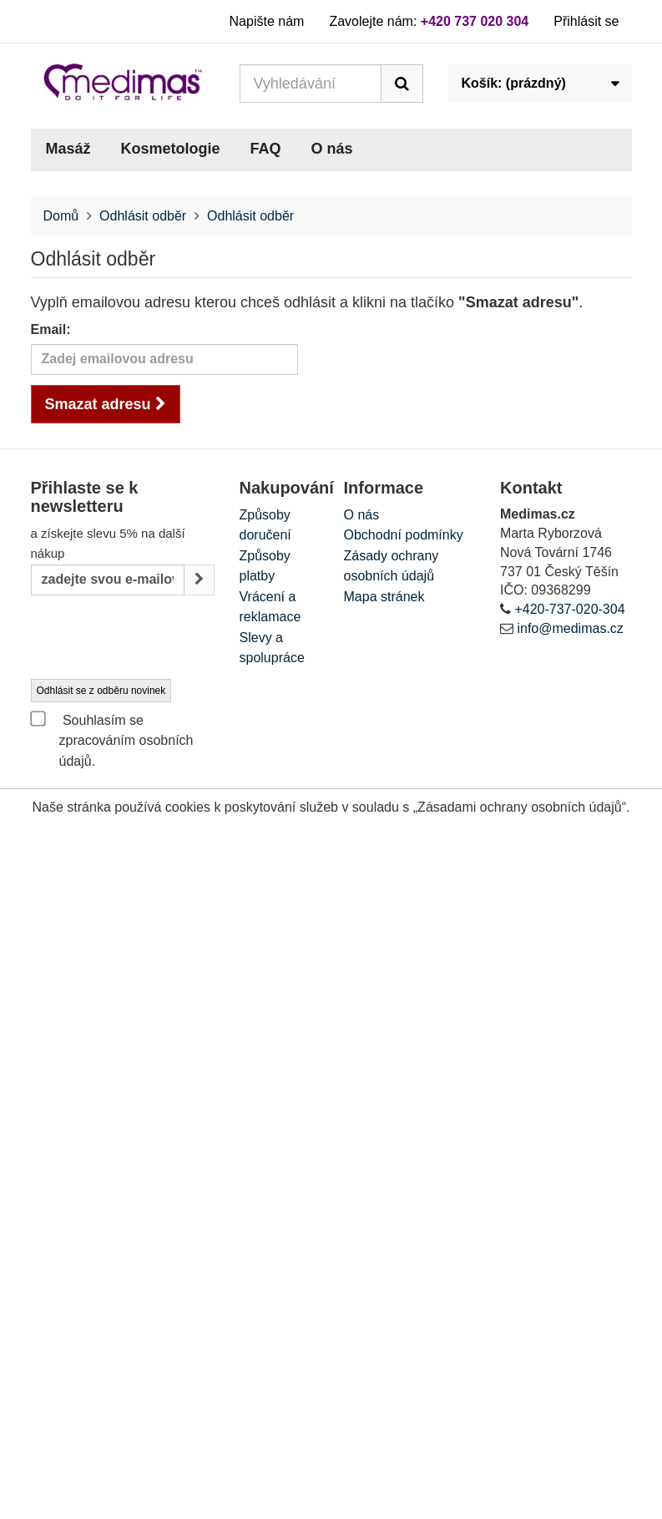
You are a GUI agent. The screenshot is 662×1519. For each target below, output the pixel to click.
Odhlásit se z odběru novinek (101, 690)
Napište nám (267, 21)
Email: (51, 329)
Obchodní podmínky (403, 535)
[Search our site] (311, 83)
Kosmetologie (170, 148)
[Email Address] (107, 580)
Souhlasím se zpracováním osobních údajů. (112, 739)
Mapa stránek (384, 597)
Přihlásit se (586, 21)
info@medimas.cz (570, 628)
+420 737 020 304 (474, 21)
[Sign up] (199, 580)
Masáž (68, 148)
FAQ (265, 148)
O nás (332, 148)
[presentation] (158, 638)
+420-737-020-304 (569, 609)
